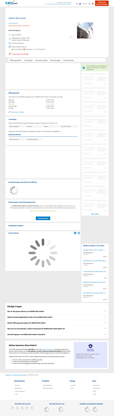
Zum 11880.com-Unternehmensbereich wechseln (58, 4)
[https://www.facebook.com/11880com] (13, 408)
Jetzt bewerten (43, 218)
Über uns (17, 385)
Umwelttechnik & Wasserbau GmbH (95, 271)
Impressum (96, 385)
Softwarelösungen (48, 388)
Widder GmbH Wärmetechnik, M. (94, 282)
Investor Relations (20, 391)
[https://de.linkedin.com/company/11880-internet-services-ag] (32, 408)
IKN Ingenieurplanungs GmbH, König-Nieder (95, 293)
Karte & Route (68, 60)
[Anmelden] (84, 3)
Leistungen (28, 60)
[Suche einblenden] (77, 3)
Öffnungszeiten (15, 60)
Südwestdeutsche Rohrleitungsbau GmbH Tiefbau (95, 261)
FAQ (72, 388)
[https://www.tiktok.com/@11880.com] (17, 408)
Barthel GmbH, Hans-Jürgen (93, 250)
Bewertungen (55, 60)
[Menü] (93, 3)
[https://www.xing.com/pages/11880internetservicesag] (27, 408)
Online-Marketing (47, 385)
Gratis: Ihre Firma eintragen (102, 3)
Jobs (16, 394)
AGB (94, 391)
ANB (94, 394)
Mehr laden (95, 214)
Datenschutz (96, 388)
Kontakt (73, 385)
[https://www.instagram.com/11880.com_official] (22, 408)
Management (18, 388)
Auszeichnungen (41, 60)
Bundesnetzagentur (48, 349)
